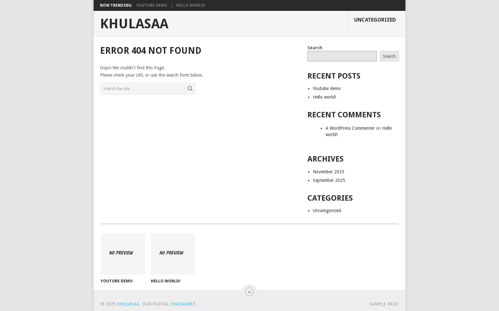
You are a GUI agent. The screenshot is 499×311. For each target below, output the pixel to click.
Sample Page (383, 304)
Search (314, 47)
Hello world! (190, 5)
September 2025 (329, 180)
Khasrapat (182, 304)
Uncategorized (375, 20)
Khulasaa (134, 24)
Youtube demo (151, 5)
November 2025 (328, 171)
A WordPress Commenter (350, 128)
